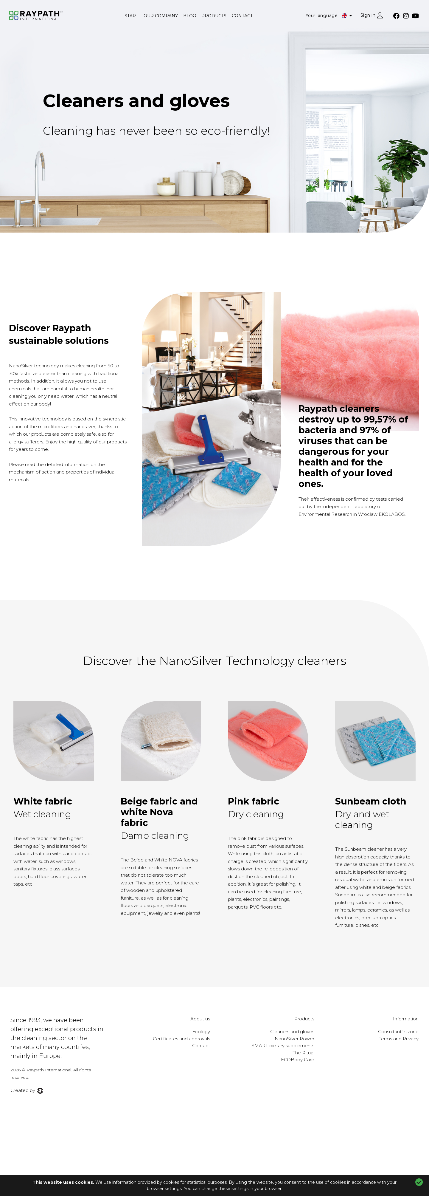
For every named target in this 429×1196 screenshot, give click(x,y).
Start (131, 15)
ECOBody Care (297, 1059)
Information (406, 1019)
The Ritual (303, 1053)
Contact (242, 15)
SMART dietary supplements (282, 1045)
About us (200, 1019)
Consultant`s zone (398, 1031)
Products (213, 15)
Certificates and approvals (181, 1039)
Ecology (201, 1031)
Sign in (368, 15)
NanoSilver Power (294, 1039)
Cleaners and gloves (136, 101)
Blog (189, 15)
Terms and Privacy (399, 1039)
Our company (161, 15)
